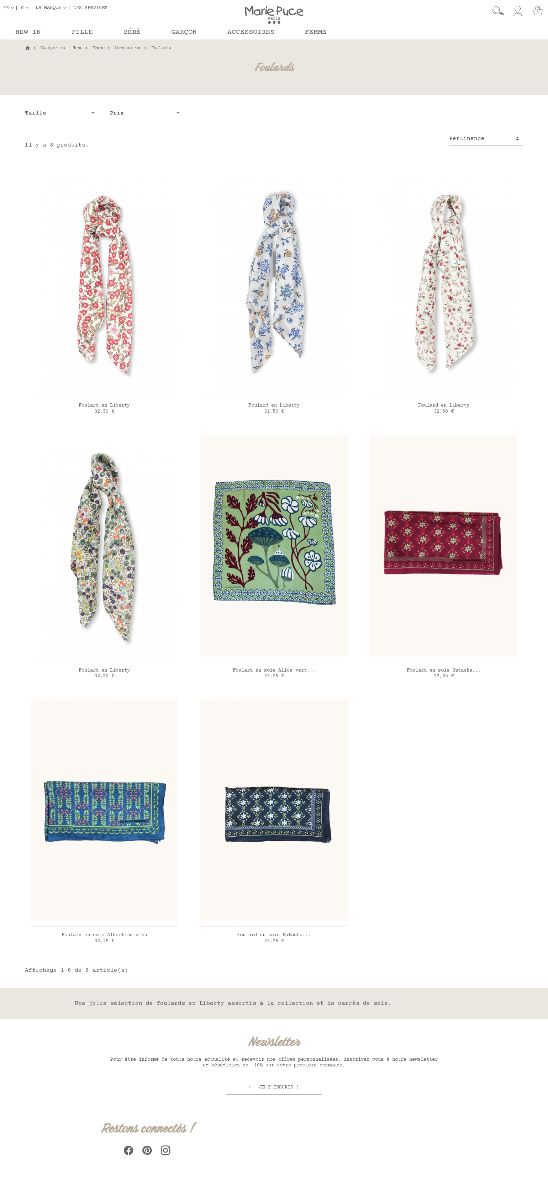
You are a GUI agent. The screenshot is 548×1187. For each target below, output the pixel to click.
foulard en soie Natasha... (274, 935)
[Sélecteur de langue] (10, 8)
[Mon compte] (517, 11)
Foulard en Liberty (104, 405)
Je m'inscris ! (277, 1087)
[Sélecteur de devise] (26, 8)
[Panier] (538, 11)
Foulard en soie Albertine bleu (104, 935)
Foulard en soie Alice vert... (274, 670)
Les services (90, 8)
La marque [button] (48, 8)
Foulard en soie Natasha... (444, 670)
